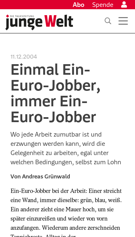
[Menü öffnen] (123, 21)
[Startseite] (39, 22)
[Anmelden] (124, 5)
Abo (78, 5)
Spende (102, 5)
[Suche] (108, 21)
